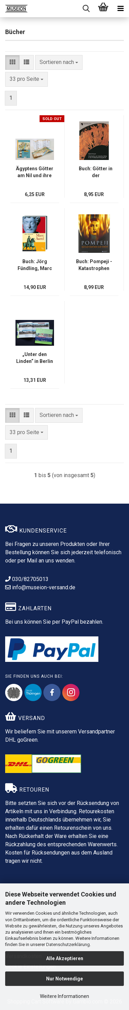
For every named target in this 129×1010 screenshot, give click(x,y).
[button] (12, 62)
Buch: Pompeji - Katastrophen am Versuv (94, 265)
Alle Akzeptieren (64, 958)
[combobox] (59, 62)
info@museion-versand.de (40, 587)
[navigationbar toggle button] (120, 8)
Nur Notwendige (64, 978)
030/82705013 (27, 579)
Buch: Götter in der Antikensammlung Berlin (96, 172)
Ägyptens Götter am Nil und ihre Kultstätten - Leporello (34, 172)
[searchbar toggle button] (86, 8)
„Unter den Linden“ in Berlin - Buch (34, 358)
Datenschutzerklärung (68, 944)
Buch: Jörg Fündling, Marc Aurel (35, 265)
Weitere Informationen (64, 996)
